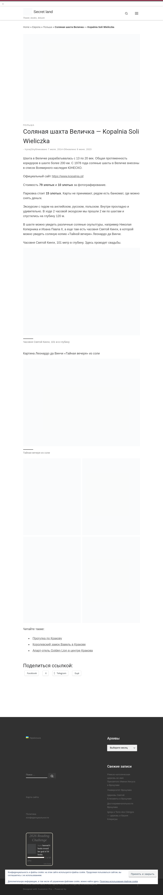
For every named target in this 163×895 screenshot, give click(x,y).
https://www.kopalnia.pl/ (68, 176)
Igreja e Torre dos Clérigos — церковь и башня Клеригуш (120, 816)
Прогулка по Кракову (47, 638)
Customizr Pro (45, 889)
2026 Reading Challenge (39, 838)
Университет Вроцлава (119, 790)
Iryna (27, 149)
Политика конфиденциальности (37, 816)
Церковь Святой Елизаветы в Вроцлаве (119, 797)
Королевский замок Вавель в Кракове (59, 644)
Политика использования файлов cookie (119, 881)
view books (47, 864)
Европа (36, 27)
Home (26, 27)
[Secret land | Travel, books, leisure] (27, 11)
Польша (47, 27)
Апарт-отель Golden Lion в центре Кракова (63, 650)
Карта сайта (32, 797)
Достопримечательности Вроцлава (120, 805)
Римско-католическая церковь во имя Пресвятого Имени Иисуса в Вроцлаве (121, 780)
